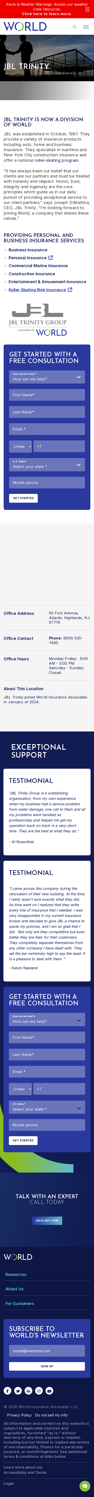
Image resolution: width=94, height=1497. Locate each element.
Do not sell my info (51, 1415)
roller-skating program (56, 160)
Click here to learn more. (47, 14)
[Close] (87, 9)
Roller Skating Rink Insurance (37, 289)
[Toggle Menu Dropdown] (47, 1274)
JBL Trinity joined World (25, 697)
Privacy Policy (19, 1415)
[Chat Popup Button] (84, 1486)
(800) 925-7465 (47, 1220)
